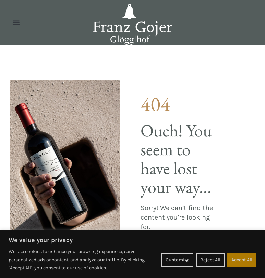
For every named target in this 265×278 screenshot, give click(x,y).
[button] (16, 22)
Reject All (210, 260)
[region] (132, 254)
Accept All (241, 260)
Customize (177, 260)
